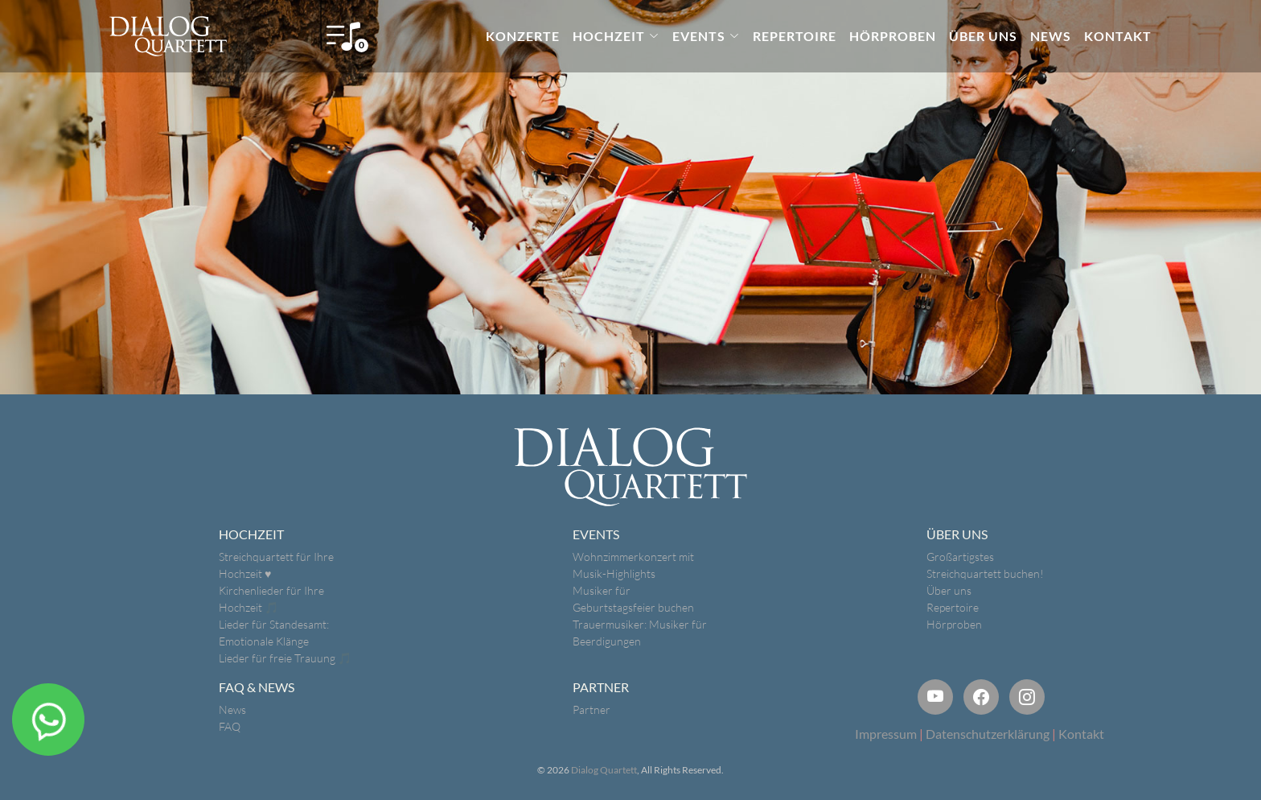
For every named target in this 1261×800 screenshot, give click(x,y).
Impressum (886, 733)
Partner (591, 709)
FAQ (229, 726)
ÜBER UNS (983, 35)
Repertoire (952, 607)
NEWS (1050, 35)
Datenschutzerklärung (987, 733)
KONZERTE (523, 35)
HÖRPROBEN (892, 35)
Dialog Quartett (604, 770)
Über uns (948, 590)
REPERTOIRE (794, 35)
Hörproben (954, 624)
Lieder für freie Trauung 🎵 (285, 658)
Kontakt (1081, 733)
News (232, 709)
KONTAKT (1118, 35)
